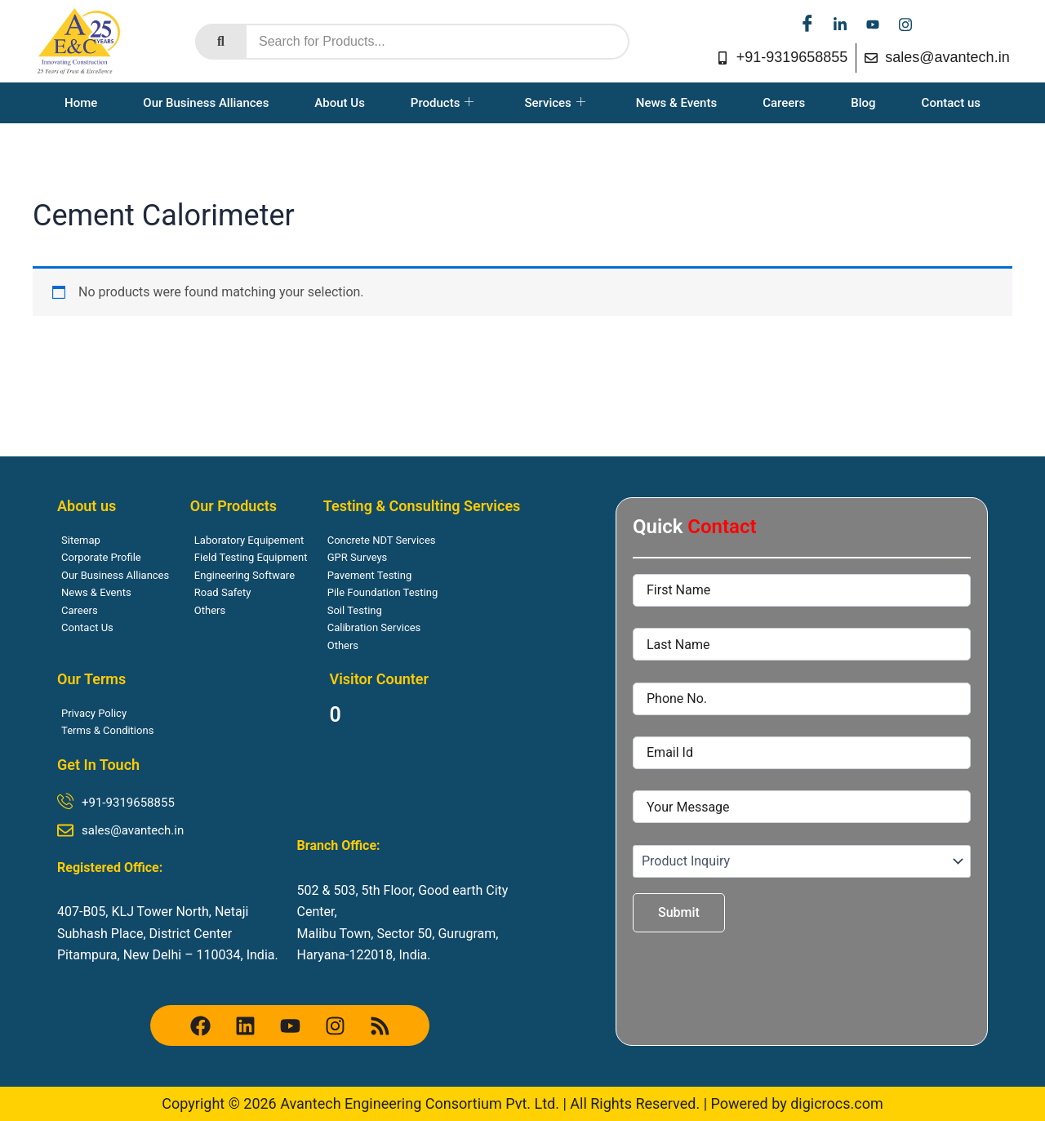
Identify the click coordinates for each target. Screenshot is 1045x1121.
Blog (863, 103)
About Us (339, 103)
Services (554, 103)
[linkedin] (840, 24)
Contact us (951, 103)
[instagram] (905, 24)
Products (442, 103)
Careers (784, 103)
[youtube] (872, 24)
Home (80, 103)
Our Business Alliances (206, 103)
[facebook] (807, 24)
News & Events (676, 103)
